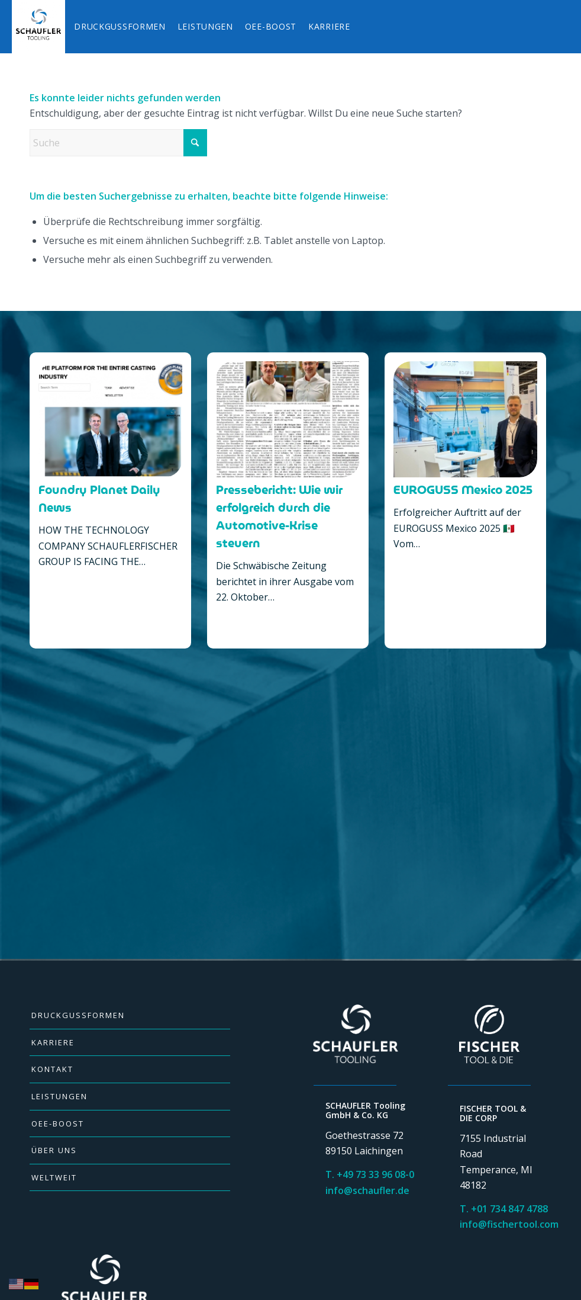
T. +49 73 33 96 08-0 (369, 1174)
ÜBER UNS (54, 1150)
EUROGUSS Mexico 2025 (462, 489)
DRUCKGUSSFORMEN (78, 1015)
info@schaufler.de (367, 1190)
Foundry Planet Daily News (99, 498)
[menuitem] (40, 26)
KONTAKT (52, 1069)
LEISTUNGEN (59, 1096)
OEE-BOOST (57, 1123)
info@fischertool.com (509, 1224)
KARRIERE (53, 1042)
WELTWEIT (54, 1177)
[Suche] (118, 142)
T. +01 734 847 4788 (504, 1208)
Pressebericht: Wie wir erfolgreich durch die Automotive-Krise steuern (279, 516)
